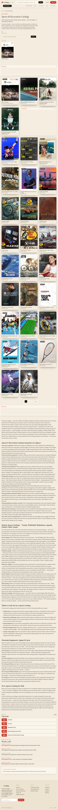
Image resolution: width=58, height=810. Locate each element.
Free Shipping (41, 5)
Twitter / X (47, 789)
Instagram (47, 790)
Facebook (47, 787)
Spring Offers (53, 5)
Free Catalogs (7, 5)
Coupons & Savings (35, 787)
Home (3, 10)
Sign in (47, 2)
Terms (51, 807)
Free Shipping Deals (35, 789)
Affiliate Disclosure (20, 794)
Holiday (34, 5)
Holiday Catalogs (34, 790)
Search (40, 2)
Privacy (55, 807)
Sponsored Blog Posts (20, 790)
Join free (53, 2)
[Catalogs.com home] (8, 2)
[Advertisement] (29, 71)
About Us (18, 787)
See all (55, 714)
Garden (47, 5)
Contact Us (18, 792)
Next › (36, 401)
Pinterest (47, 792)
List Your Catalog (19, 789)
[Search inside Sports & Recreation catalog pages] (17, 36)
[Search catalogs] (29, 2)
